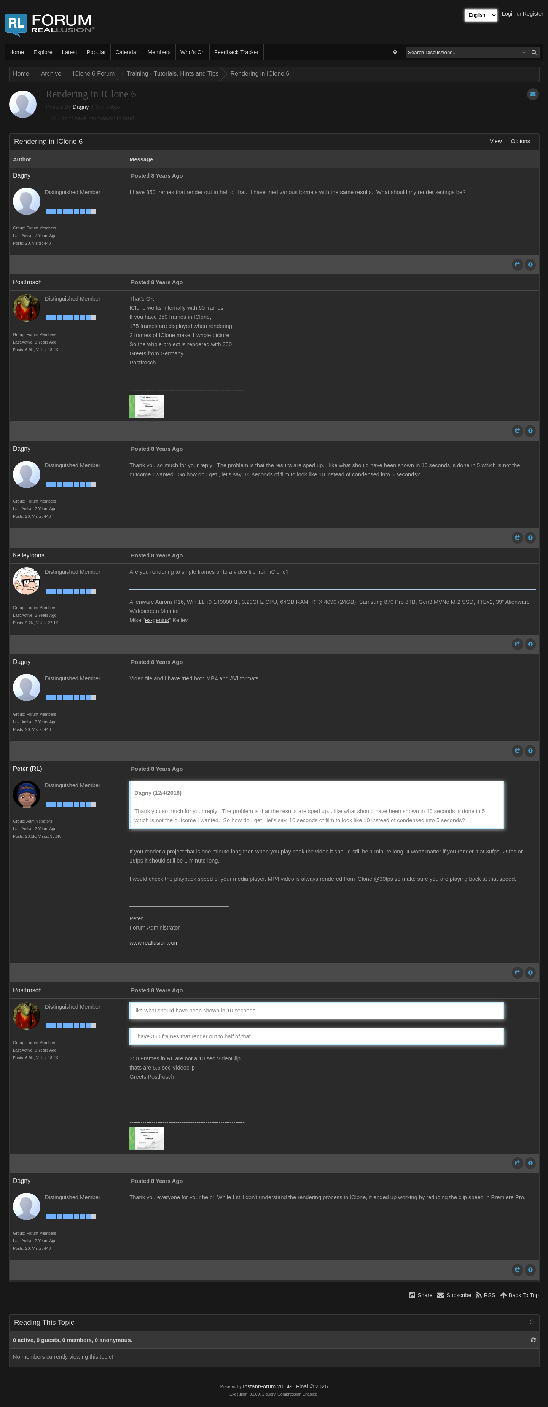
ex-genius (157, 620)
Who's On (192, 52)
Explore (43, 52)
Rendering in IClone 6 (260, 73)
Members (159, 52)
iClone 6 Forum (94, 73)
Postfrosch (27, 282)
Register (533, 14)
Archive (51, 73)
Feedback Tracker (236, 52)
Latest (69, 52)
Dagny (81, 107)
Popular (96, 52)
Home (17, 52)
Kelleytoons (29, 555)
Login (509, 14)
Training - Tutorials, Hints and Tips (172, 73)
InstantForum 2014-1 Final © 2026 (285, 1386)
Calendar (126, 52)
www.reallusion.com (154, 943)
